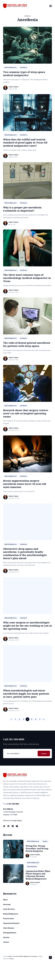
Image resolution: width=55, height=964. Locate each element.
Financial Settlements (11, 923)
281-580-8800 (13, 804)
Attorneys (7, 904)
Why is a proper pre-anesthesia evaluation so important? (22, 209)
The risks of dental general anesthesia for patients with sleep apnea (26, 344)
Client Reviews (8, 928)
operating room (32, 866)
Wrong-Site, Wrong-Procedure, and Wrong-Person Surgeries (37, 848)
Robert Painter (14, 87)
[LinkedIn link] (12, 826)
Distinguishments (9, 933)
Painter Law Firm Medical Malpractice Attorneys (22, 956)
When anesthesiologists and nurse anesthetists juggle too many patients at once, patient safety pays (26, 693)
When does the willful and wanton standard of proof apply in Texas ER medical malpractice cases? (25, 142)
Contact (44, 754)
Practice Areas (8, 918)
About (5, 900)
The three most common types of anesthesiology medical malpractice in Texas (27, 278)
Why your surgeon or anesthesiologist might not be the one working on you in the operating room (27, 625)
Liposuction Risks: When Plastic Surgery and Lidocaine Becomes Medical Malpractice (38, 875)
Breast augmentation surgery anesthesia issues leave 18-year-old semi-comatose (24, 484)
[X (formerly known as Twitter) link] (4, 826)
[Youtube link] (17, 826)
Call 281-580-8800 (13, 739)
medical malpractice (11, 67)
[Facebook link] (8, 826)
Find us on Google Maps (12, 820)
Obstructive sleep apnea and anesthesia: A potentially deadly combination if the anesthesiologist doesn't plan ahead (25, 553)
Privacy (11, 959)
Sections (6, 937)
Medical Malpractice (10, 914)
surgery (45, 841)
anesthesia (23, 67)
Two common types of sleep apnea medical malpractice (24, 73)
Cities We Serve (9, 909)
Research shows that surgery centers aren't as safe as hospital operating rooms (25, 413)
